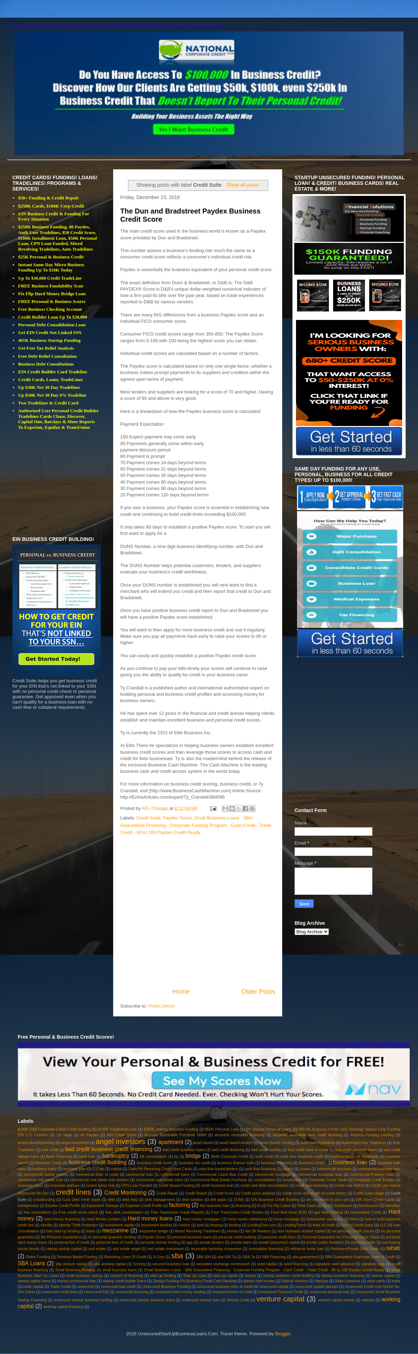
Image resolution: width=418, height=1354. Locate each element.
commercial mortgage (273, 1175)
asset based (203, 1143)
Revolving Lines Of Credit (125, 1257)
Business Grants (312, 1163)
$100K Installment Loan (117, 1129)
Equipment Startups (103, 1206)
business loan (350, 1162)
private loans (241, 1242)
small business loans (120, 1270)
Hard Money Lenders (103, 1219)
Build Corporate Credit (229, 1157)
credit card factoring (311, 1185)
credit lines (73, 1192)
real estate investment (165, 1249)
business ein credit (194, 1163)
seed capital (267, 1264)
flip (325, 1206)
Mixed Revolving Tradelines (197, 1231)
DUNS (239, 1200)
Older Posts (258, 991)
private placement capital (279, 1242)
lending (235, 1225)
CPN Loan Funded (136, 1185)
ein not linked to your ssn (327, 1200)
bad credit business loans (184, 1150)
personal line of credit (71, 1242)
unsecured (85, 1287)
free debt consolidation (124, 1212)
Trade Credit (60, 1287)
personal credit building (237, 1237)
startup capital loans (34, 1281)
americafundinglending (36, 1143)
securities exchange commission (223, 1264)
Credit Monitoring (125, 1193)
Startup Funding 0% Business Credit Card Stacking (195, 1281)
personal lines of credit (114, 1242)
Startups (321, 1281)
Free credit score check (78, 1212)
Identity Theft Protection (78, 1225)
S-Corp (158, 1257)
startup (250, 1276)
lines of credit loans (357, 1225)
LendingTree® (294, 1225)
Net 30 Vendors (258, 1231)
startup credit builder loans (124, 1281)
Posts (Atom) (162, 1006)
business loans (45, 1169)
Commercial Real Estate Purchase (218, 1180)
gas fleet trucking (328, 1212)
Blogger (282, 1333)
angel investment (75, 1143)
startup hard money (259, 1281)
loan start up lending (63, 1231)
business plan (74, 1169)
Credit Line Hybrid (349, 1185)
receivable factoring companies (216, 1249)
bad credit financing (228, 1150)
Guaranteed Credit (365, 1212)
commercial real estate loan (40, 1180)
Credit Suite (149, 818)
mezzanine (115, 1230)
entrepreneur (28, 1206)
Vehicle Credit (238, 1300)
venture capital (280, 1299)
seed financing (296, 1264)
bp (176, 1157)
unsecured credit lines (59, 1292)
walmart (367, 1300)
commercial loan (139, 1175)
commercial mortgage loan (320, 1175)
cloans (305, 1169)
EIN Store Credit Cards (375, 1200)
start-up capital (225, 1276)
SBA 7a (249, 1257)
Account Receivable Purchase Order (175, 1135)
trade (396, 1281)
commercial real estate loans (159, 1180)
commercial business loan (379, 1169)
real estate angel (126, 1249)
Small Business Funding (75, 1270)
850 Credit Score (121, 1135)
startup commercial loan (77, 1281)
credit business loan (217, 1185)
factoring (179, 1205)
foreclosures (369, 1206)
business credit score (154, 1163)
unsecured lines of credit (232, 1292)
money (232, 1231)
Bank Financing (59, 1157)
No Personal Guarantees (61, 1237)
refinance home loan (307, 1249)
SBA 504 (203, 1257)
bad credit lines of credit (308, 1150)
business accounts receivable (354, 1157)
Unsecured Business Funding (166, 1287)
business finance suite (235, 1163)
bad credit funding (266, 1150)
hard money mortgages (202, 1219)
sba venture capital (71, 1264)
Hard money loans (150, 1218)
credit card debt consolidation (264, 1185)
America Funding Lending (372, 1135)
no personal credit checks (353, 1231)
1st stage (64, 1135)
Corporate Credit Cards (328, 1180)
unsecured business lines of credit (224, 1287)
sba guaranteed (305, 1257)
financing (243, 1206)
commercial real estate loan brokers (99, 1180)
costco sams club (100, 1185)
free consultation (37, 1212)
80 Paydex (89, 1135)
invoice (184, 1225)
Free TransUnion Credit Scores (237, 1212)
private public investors (325, 1242)
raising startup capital (63, 1249)
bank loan (87, 1157)
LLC (383, 1225)
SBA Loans (31, 1263)
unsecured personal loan (329, 1292)
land (200, 1225)
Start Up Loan (195, 1276)
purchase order (363, 1242)
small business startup (84, 1276)
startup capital (382, 1276)
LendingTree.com (262, 1225)
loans (90, 1231)
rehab (393, 1248)
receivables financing (266, 1249)
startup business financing (343, 1276)
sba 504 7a (226, 1257)
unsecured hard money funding (180, 1292)
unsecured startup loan (201, 1300)
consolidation (264, 1180)
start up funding (163, 1276)
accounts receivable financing (240, 1135)
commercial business (334, 1169)
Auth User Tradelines (318, 1143)
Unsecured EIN (96, 1292)
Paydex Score (177, 818)
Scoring (139, 1264)
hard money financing (62, 1219)
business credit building (98, 1162)
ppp (190, 1242)
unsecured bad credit (118, 1287)
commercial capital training (46, 1175)
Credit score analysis (258, 1193)
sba (177, 1255)
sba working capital (110, 1264)
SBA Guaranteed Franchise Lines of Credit (360, 1257)
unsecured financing (132, 1292)
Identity (46, 1225)
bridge (193, 1156)
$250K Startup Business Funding (171, 1129)
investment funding (156, 1225)
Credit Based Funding (177, 1185)
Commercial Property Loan (372, 1175)
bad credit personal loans (356, 1150)
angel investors (120, 1141)
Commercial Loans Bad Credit (222, 1175)
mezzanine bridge (153, 1231)
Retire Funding (38, 1257)
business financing (276, 1163)
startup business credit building (288, 1276)
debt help (130, 1200)
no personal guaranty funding (112, 1237)
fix (259, 1206)
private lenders (211, 1242)
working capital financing (63, 1307)
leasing (216, 1225)
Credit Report (196, 1193)
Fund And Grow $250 (289, 1212)
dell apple (218, 1200)
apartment (170, 1142)
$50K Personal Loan (222, 1129)
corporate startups (65, 1185)
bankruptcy (116, 1156)
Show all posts (242, 185)
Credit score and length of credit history (314, 1193)
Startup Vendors (294, 1281)
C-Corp (99, 1169)
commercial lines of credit (97, 1175)
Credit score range (368, 1193)
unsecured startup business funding (83, 1300)
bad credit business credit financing (108, 1149)
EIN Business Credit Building (275, 1200)
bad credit (50, 1150)
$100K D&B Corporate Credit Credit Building (54, 1129)
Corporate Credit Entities (374, 1180)
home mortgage (287, 1219)
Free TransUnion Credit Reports (177, 1212)
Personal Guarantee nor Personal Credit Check (341, 1237)
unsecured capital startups (316, 1287)
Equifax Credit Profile (62, 1206)
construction (292, 1180)
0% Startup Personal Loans (268, 1129)
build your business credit (301, 1157)
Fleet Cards (306, 1206)
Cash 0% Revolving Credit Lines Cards (160, 1169)
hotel (354, 1219)
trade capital (33, 1287)
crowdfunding (44, 1200)
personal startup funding (160, 1242)
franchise (392, 1206)
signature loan (373, 1264)
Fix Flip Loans (279, 1206)
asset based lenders (236, 1143)
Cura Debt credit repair (81, 1200)
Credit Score (224, 1193)
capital (116, 1169)
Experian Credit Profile (144, 1206)
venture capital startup (336, 1300)
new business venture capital (301, 1231)
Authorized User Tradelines (364, 1143)
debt (111, 1200)
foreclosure (343, 1206)
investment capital (119, 1225)
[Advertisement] (66, 912)
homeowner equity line (324, 1219)
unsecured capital (274, 1287)
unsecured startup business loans (147, 1300)
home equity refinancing (247, 1219)
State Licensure (347, 1281)
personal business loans (192, 1237)
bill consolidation (153, 1157)
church (287, 1169)
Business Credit (48, 1163)
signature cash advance (334, 1264)
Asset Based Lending (276, 1143)
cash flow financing (260, 1169)
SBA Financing (274, 1257)
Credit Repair (167, 1193)
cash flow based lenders (218, 1169)
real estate (97, 1249)
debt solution (192, 1200)
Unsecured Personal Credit (281, 1292)
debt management (160, 1200)
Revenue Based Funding (77, 1257)
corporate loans (30, 1185)
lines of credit (324, 1225)
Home (181, 991)
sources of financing (126, 1276)
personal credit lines (279, 1237)
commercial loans (175, 1175)
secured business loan (171, 1264)
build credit (264, 1157)
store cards (376, 1281)
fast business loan (214, 1206)
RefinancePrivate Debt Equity (355, 1249)
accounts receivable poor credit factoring (307, 1135)
